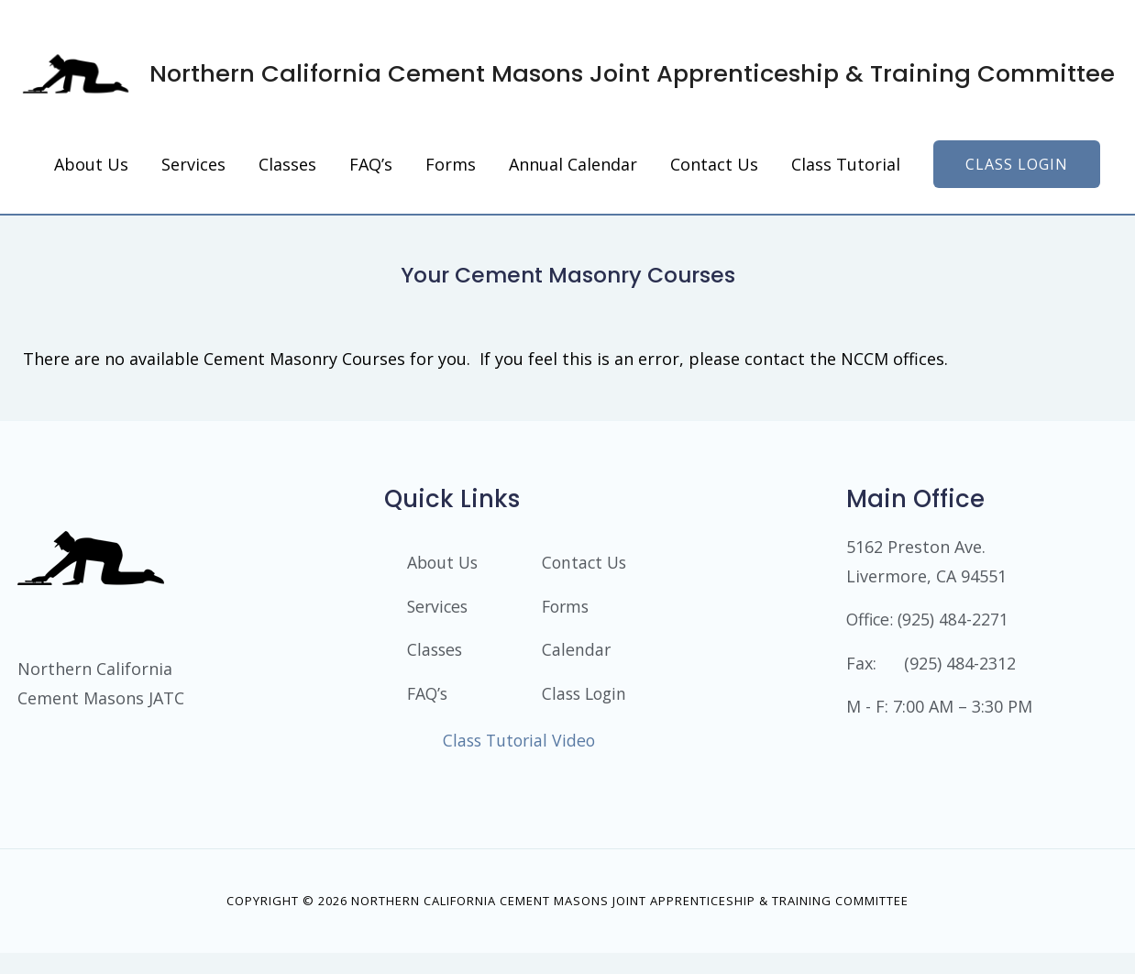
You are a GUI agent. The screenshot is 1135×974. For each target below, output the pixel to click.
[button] (1016, 169)
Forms (567, 612)
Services (439, 612)
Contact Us (586, 568)
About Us (444, 568)
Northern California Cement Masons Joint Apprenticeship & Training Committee (569, 75)
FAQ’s (428, 700)
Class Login (564, 708)
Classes (436, 656)
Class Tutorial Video (519, 762)
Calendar (577, 656)
